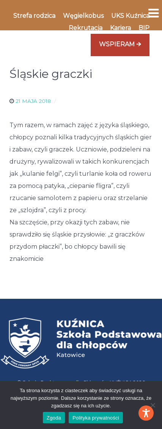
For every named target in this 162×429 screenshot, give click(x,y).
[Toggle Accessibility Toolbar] (146, 413)
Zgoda (54, 418)
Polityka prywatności (95, 418)
